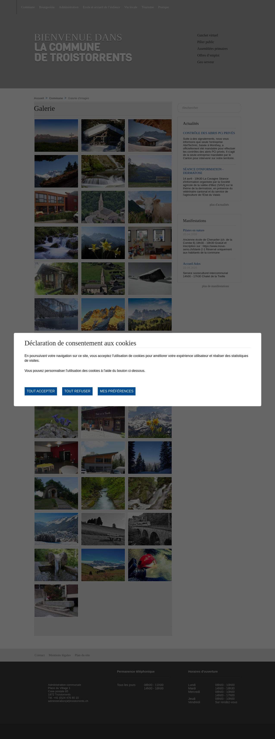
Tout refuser (77, 391)
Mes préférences (116, 391)
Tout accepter (41, 391)
